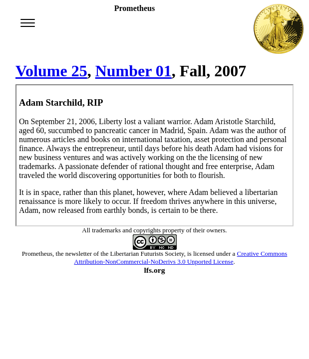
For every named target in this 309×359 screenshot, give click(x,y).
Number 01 (133, 71)
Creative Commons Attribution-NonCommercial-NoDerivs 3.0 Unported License (180, 257)
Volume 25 (51, 71)
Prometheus (37, 253)
